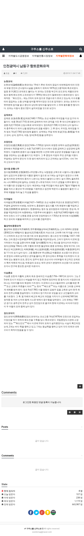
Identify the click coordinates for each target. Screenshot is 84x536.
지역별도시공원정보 (18, 56)
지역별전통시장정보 (42, 56)
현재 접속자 (9, 491)
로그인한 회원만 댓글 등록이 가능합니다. (42, 402)
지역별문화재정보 (65, 56)
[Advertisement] (42, 23)
